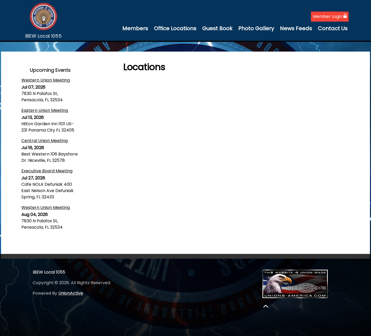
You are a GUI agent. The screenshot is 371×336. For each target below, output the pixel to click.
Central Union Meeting (44, 141)
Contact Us (333, 28)
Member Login (330, 16)
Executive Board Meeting (46, 171)
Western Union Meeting (45, 80)
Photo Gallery (256, 28)
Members (135, 28)
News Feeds (296, 28)
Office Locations (175, 28)
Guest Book (217, 28)
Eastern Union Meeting (44, 110)
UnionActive (70, 293)
